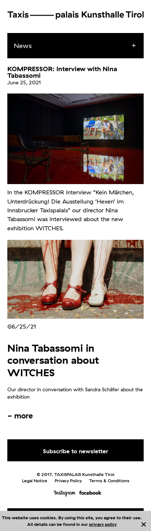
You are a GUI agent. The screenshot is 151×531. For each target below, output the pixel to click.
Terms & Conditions (109, 480)
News (23, 45)
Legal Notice (34, 480)
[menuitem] (82, 46)
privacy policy (103, 524)
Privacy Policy (68, 480)
